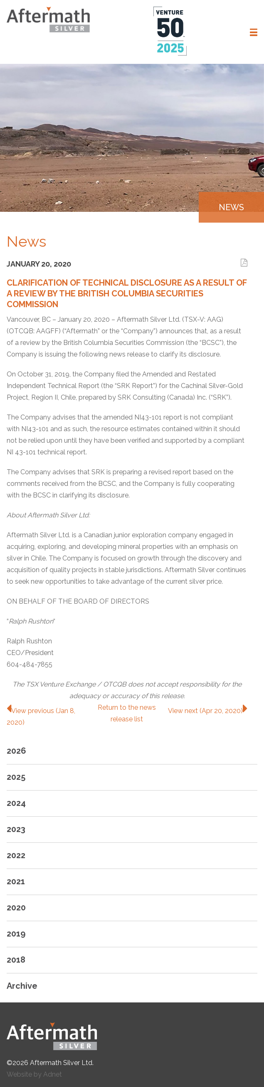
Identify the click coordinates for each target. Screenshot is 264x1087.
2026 (16, 751)
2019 (16, 934)
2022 (16, 855)
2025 (16, 777)
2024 (16, 803)
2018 (16, 960)
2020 (16, 907)
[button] (253, 32)
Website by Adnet (34, 1074)
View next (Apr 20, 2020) (207, 711)
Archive (22, 986)
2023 (16, 829)
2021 (16, 881)
